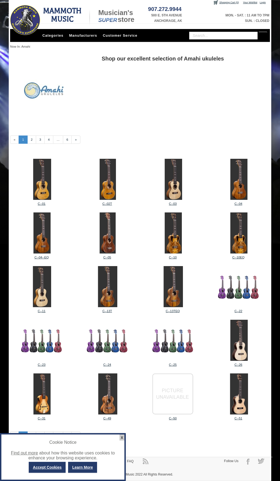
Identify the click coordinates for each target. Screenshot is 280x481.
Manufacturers (83, 35)
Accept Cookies (47, 467)
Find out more (24, 453)
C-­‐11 (41, 311)
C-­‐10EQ (238, 257)
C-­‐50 (173, 418)
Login (263, 2)
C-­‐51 (238, 418)
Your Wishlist (250, 2)
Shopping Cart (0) (229, 2)
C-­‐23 (41, 364)
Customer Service (120, 35)
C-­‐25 (173, 364)
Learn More (82, 467)
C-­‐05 (107, 257)
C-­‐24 (107, 364)
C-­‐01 (41, 203)
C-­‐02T (107, 203)
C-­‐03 (173, 203)
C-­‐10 (173, 257)
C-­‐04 (238, 203)
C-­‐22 (238, 311)
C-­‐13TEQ (173, 311)
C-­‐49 (107, 418)
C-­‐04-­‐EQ (41, 257)
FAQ (130, 461)
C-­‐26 (238, 364)
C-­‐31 (41, 418)
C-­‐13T (107, 311)
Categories (52, 35)
